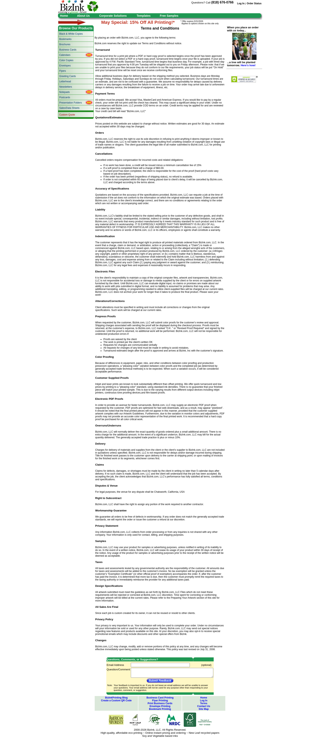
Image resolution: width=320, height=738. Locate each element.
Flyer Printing (160, 700)
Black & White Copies (71, 33)
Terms (203, 703)
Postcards (64, 97)
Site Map (204, 709)
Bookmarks (65, 39)
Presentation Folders (70, 102)
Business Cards (67, 49)
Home (64, 15)
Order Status (254, 3)
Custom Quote (67, 114)
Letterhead (65, 81)
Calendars (64, 55)
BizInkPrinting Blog (116, 697)
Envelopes (65, 65)
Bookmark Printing (160, 709)
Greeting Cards (67, 76)
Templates (143, 15)
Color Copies (66, 60)
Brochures (64, 44)
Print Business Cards (160, 703)
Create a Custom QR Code (116, 700)
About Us (83, 15)
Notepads (64, 92)
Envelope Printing (160, 706)
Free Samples (169, 15)
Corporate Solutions (113, 15)
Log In (240, 3)
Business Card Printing (160, 697)
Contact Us (203, 706)
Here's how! (248, 65)
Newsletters (65, 86)
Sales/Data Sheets (69, 108)
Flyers (62, 70)
